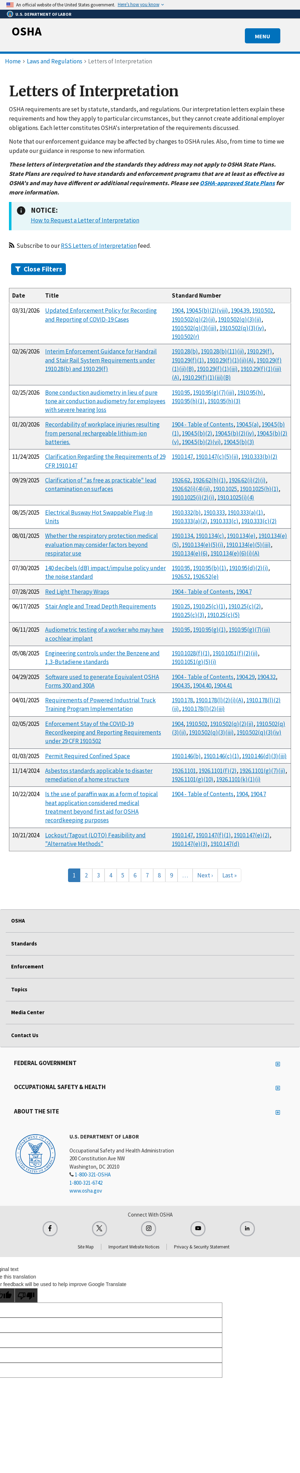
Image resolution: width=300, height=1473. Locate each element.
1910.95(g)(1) (209, 630)
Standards (24, 943)
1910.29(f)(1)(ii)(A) (230, 360)
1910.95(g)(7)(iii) (213, 392)
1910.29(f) (259, 351)
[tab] (150, 269)
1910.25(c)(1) (209, 606)
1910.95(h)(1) (188, 401)
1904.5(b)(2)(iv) (234, 433)
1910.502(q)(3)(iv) (241, 328)
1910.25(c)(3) (188, 615)
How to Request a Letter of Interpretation (85, 220)
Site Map (86, 1247)
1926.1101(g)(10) (192, 779)
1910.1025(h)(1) (259, 489)
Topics (19, 989)
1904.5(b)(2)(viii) (207, 310)
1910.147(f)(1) (213, 835)
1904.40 (202, 685)
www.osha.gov (85, 1190)
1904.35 (181, 685)
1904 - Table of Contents (202, 424)
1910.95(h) (250, 392)
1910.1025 (225, 489)
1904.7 (244, 592)
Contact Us (24, 1035)
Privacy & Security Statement (201, 1247)
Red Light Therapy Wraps (77, 592)
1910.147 (182, 457)
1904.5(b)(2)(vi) (201, 442)
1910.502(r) (185, 337)
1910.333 (214, 512)
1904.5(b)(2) (197, 433)
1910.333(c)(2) (259, 521)
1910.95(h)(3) (224, 401)
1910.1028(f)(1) (191, 653)
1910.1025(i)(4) (235, 497)
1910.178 (182, 700)
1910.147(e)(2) (252, 835)
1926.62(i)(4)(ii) (191, 489)
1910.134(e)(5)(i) (202, 545)
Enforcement (27, 966)
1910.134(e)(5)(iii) (248, 545)
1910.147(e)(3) (190, 844)
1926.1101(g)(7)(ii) (262, 771)
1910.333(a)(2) (189, 521)
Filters (38, 269)
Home (13, 61)
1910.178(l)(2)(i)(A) (219, 700)
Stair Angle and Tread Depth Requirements (100, 606)
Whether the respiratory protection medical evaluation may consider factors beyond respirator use (101, 544)
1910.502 (262, 310)
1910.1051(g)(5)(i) (194, 662)
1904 (177, 310)
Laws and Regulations (54, 61)
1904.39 (240, 310)
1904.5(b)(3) (239, 442)
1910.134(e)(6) (190, 553)
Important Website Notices (133, 1247)
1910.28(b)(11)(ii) (222, 351)
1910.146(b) (186, 756)
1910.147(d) (225, 844)
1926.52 (181, 577)
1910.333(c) (224, 521)
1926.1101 (184, 771)
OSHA (26, 31)
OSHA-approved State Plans (237, 183)
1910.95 (181, 392)
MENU (262, 36)
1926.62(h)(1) (209, 480)
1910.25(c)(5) (223, 615)
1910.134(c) (210, 536)
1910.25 (181, 606)
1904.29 (245, 677)
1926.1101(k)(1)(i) (238, 779)
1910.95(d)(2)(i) (248, 568)
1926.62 (181, 480)
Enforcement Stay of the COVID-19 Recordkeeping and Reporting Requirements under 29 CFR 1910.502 (103, 732)
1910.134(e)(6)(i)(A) (235, 553)
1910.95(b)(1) (209, 568)
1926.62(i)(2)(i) (247, 480)
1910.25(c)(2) (244, 606)
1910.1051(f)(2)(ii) (235, 653)
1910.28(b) (185, 351)
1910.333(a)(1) (245, 512)
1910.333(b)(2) (259, 457)
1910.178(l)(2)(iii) (203, 709)
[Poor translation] (26, 1295)
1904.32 (266, 677)
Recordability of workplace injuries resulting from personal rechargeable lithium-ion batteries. (102, 433)
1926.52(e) (206, 577)
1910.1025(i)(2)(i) (193, 497)
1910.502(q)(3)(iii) (194, 328)
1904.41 (223, 685)
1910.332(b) (186, 512)
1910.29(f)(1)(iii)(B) (206, 377)
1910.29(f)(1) (188, 360)
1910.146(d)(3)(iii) (264, 756)
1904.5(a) (247, 424)
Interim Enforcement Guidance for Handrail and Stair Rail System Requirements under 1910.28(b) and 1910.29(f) (101, 360)
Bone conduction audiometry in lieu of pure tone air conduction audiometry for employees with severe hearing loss (105, 401)
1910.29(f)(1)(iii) (217, 369)
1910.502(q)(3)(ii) (239, 319)
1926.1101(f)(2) (218, 771)
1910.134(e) (241, 536)
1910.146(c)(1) (221, 756)
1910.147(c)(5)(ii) (217, 457)
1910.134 (182, 536)
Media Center (27, 1012)
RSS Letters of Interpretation (99, 246)
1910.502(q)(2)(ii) (193, 319)
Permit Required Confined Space (87, 756)
